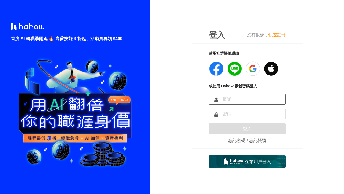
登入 (247, 128)
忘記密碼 (236, 140)
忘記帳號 (257, 140)
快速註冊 (277, 35)
